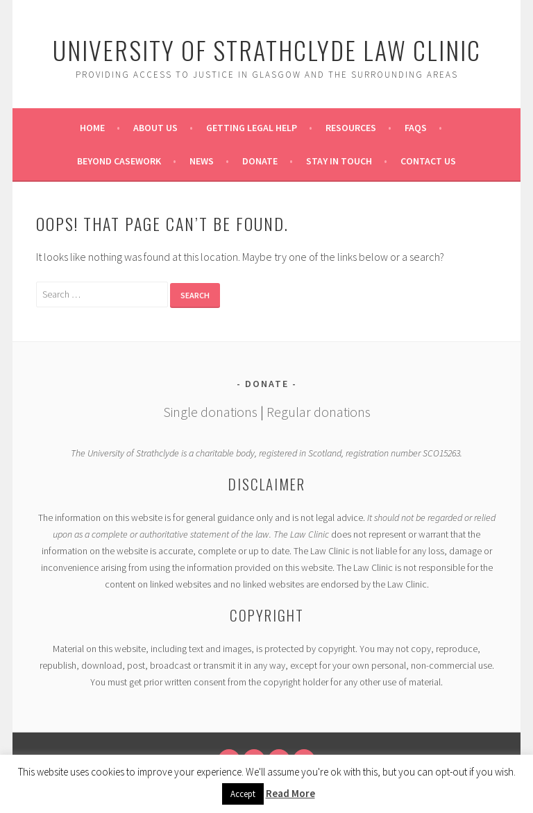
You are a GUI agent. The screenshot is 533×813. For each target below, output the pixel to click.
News (201, 161)
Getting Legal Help (251, 127)
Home (92, 127)
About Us (155, 127)
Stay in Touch (339, 161)
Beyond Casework (119, 161)
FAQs (416, 127)
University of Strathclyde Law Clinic (267, 49)
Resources (350, 127)
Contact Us (428, 161)
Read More (290, 793)
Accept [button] (242, 794)
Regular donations (318, 411)
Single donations (210, 411)
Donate (260, 161)
